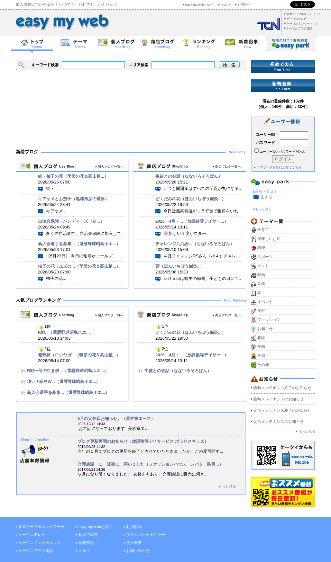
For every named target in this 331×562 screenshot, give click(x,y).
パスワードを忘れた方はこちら (278, 167)
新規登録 (86, 542)
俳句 (261, 346)
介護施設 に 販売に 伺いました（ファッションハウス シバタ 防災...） (150, 464)
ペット (263, 265)
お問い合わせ (138, 551)
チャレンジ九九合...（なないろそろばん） (194, 243)
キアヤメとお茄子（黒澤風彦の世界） (73, 198)
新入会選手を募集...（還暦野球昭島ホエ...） (79, 243)
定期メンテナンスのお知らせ (278, 421)
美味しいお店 (268, 238)
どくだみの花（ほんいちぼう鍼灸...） (190, 198)
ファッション (268, 319)
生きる (266, 197)
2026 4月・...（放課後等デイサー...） (191, 221)
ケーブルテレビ (296, 19)
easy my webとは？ (199, 4)
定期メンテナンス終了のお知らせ (282, 410)
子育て (263, 229)
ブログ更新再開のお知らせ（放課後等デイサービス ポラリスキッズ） (143, 441)
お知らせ (265, 328)
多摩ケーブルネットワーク (303, 14)
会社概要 (134, 542)
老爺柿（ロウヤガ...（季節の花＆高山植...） (79, 354)
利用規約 (134, 526)
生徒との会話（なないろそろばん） (188, 176)
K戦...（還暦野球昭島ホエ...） (66, 332)
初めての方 (88, 534)
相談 (261, 337)
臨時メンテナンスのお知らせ (278, 399)
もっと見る (227, 486)
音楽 (261, 283)
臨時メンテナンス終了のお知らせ (282, 388)
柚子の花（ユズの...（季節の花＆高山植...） (79, 266)
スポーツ (265, 256)
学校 (261, 355)
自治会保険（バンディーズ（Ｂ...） (71, 221)
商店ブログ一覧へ (228, 166)
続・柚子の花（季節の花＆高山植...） (73, 176)
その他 (263, 364)
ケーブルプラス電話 (299, 28)
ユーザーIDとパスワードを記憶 (282, 151)
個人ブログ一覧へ (111, 166)
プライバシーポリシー (145, 534)
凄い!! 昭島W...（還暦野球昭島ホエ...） (63, 381)
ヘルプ (225, 4)
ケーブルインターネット (302, 23)
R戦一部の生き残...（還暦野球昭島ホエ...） (67, 370)
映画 (261, 274)
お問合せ (243, 4)
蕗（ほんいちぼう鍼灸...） (180, 266)
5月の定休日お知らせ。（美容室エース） (116, 418)
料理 (261, 247)
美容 (261, 310)
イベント (265, 301)
